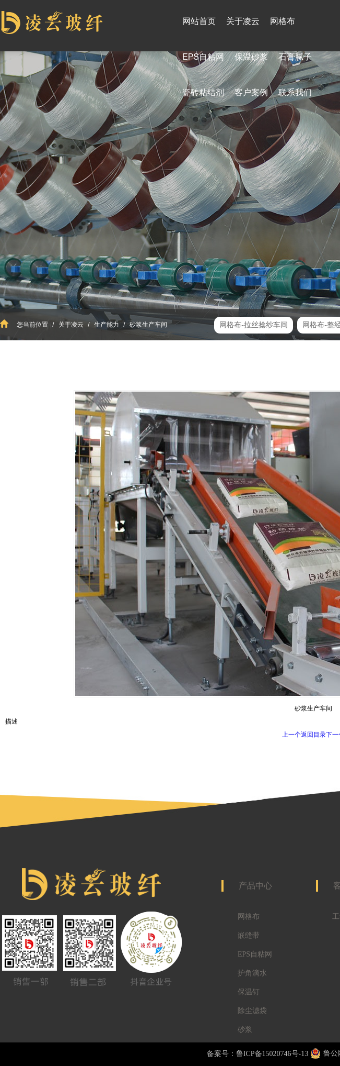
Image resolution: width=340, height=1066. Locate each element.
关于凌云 (71, 324)
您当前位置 (32, 324)
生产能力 (106, 324)
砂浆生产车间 (147, 324)
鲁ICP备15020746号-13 (272, 1054)
